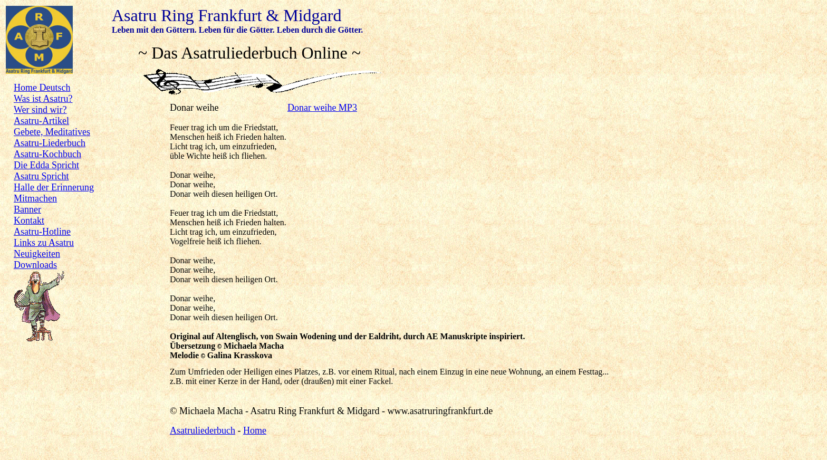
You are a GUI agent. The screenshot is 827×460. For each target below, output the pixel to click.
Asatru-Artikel (41, 121)
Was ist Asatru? (43, 98)
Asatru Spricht (41, 176)
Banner (27, 209)
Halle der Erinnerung (54, 187)
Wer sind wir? (40, 109)
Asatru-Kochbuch (47, 154)
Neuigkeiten (37, 253)
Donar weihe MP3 (322, 107)
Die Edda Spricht (46, 165)
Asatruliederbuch (202, 430)
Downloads (35, 265)
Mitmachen (35, 198)
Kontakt (29, 220)
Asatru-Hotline (42, 231)
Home (254, 430)
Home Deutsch (42, 87)
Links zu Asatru (44, 242)
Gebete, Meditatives (52, 132)
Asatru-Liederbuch (49, 143)
